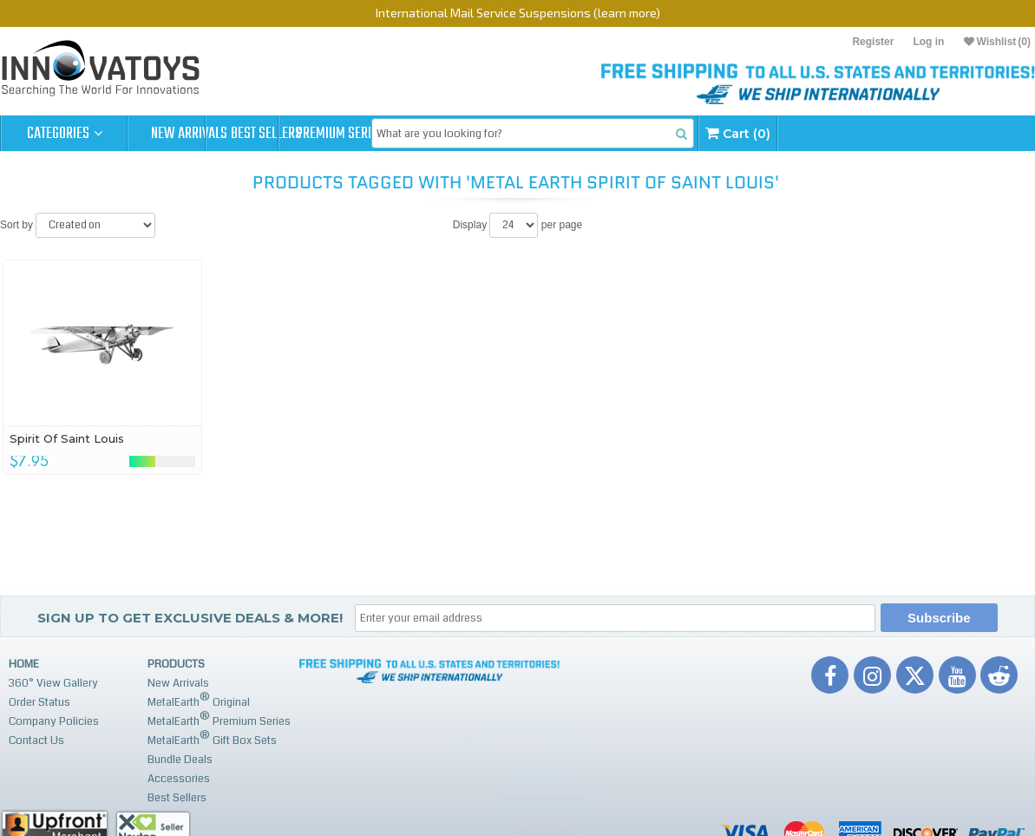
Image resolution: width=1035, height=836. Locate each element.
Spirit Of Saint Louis (67, 438)
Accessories (178, 779)
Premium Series (444, 134)
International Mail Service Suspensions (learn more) (518, 12)
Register (873, 42)
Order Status (39, 702)
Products (176, 664)
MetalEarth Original (198, 700)
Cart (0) (876, 133)
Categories (64, 134)
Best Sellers (318, 134)
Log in (928, 42)
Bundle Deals (180, 759)
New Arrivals (191, 134)
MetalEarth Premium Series (219, 719)
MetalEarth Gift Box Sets (212, 738)
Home (24, 664)
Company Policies (54, 721)
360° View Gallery (53, 683)
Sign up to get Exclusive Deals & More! (190, 617)
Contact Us (36, 740)
